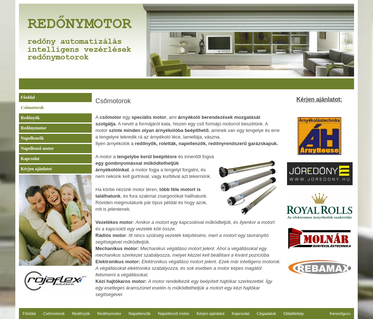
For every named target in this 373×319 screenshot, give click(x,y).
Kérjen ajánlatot (36, 168)
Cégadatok (266, 313)
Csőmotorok (32, 107)
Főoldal (28, 97)
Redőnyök (30, 117)
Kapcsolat (30, 158)
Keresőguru (340, 313)
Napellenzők (32, 138)
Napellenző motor (37, 148)
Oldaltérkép (293, 313)
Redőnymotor (34, 128)
